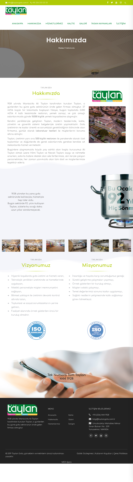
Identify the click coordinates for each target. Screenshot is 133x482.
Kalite (71, 24)
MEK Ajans (67, 462)
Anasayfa (17, 24)
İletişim (121, 24)
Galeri (83, 24)
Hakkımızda (34, 24)
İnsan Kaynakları (101, 24)
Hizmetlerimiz (54, 24)
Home (61, 48)
